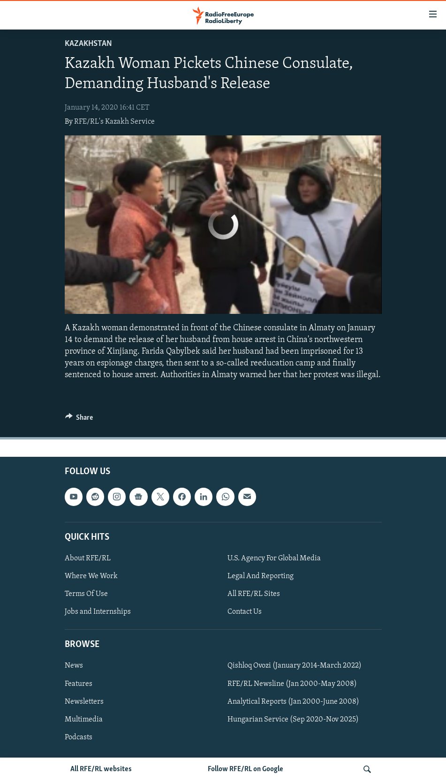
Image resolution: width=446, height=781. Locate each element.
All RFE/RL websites (101, 769)
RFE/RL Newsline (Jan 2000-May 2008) (292, 683)
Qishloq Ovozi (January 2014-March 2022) (294, 665)
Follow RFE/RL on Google (245, 769)
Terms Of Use (86, 594)
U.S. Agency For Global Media (274, 558)
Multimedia (84, 719)
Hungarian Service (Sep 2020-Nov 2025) (293, 719)
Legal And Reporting (260, 576)
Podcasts (78, 737)
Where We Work (91, 576)
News (74, 665)
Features (78, 683)
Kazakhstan (88, 43)
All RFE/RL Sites (253, 594)
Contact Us (244, 612)
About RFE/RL (88, 558)
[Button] (79, 420)
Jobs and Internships (98, 612)
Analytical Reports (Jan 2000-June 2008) (293, 701)
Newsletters (84, 701)
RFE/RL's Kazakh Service (114, 122)
